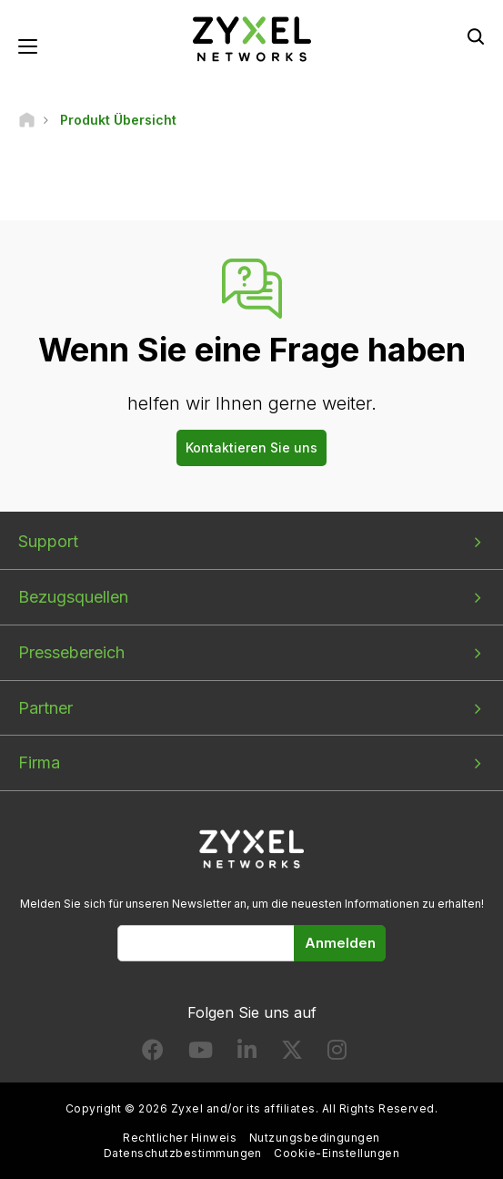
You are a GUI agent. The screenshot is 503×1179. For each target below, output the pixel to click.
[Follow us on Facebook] (153, 1054)
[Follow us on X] (292, 1054)
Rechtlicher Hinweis (179, 1137)
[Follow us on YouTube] (200, 1054)
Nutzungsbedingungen (314, 1137)
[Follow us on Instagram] (337, 1054)
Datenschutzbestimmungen (183, 1153)
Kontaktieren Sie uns (251, 447)
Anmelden (340, 942)
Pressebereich (71, 652)
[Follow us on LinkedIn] (247, 1054)
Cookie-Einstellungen (336, 1153)
